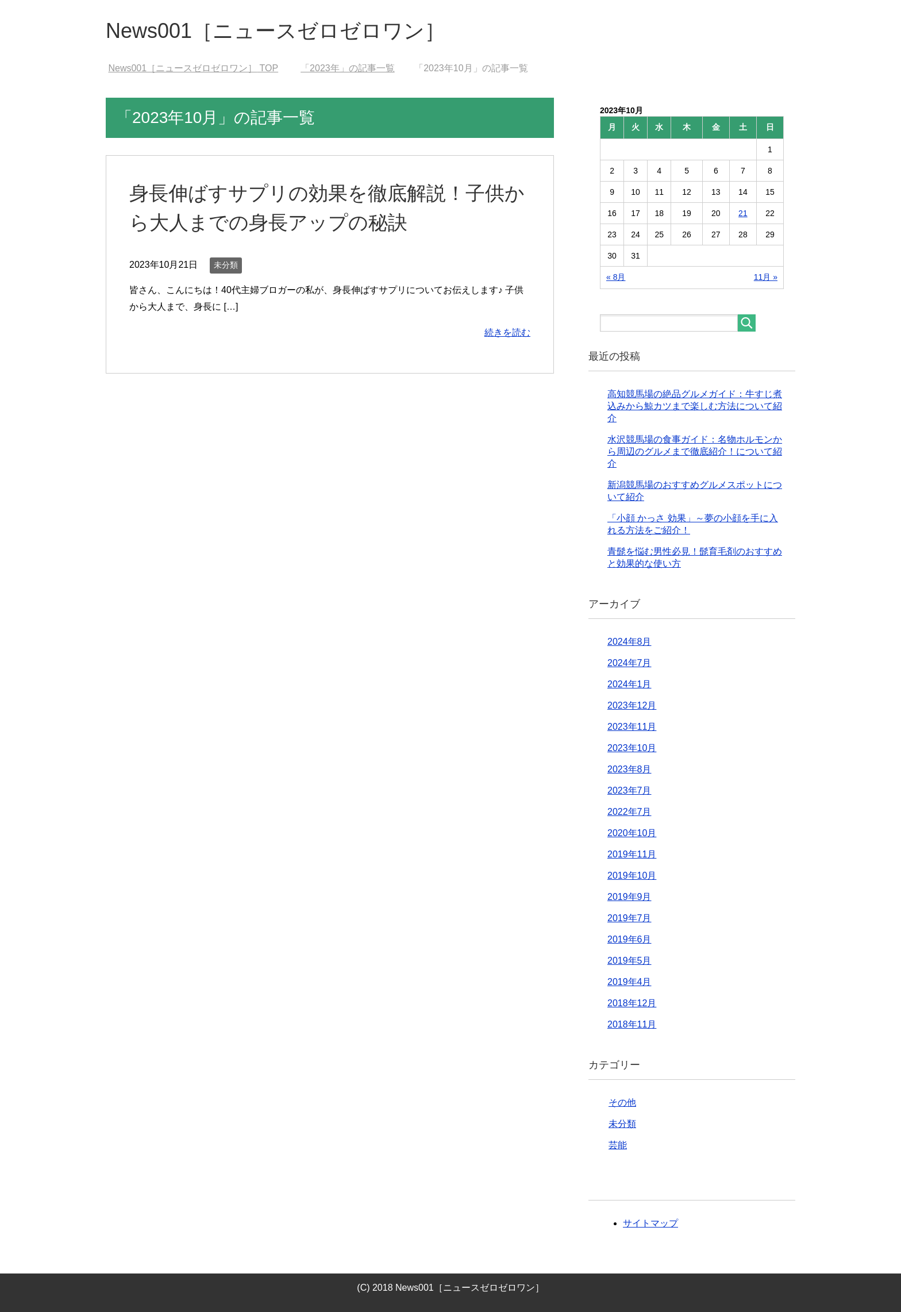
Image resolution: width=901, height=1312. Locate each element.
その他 (622, 1102)
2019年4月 (629, 982)
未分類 (226, 265)
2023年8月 (629, 769)
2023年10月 (631, 748)
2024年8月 (629, 642)
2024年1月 (629, 684)
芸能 (618, 1145)
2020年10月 (631, 833)
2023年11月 (631, 727)
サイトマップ (650, 1223)
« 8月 (615, 277)
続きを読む (507, 332)
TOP (193, 68)
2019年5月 (629, 960)
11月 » (765, 277)
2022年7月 (629, 812)
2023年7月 (629, 790)
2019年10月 (631, 875)
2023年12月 (631, 705)
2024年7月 (629, 663)
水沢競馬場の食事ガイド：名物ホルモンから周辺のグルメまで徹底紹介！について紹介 (694, 451)
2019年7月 (629, 918)
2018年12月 (631, 1003)
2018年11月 (631, 1024)
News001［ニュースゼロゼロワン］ (275, 31)
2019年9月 (629, 897)
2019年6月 (629, 939)
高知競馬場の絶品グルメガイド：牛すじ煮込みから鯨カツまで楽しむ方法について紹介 (694, 406)
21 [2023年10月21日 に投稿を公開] (743, 213)
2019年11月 (631, 854)
